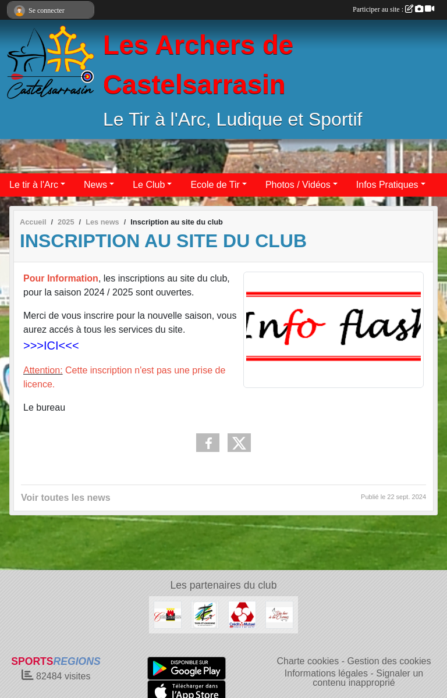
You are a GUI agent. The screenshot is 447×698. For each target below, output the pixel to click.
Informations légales (326, 673)
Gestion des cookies (389, 661)
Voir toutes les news (66, 498)
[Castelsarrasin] (168, 614)
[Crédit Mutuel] (242, 614)
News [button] (95, 185)
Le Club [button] (149, 185)
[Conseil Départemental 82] (205, 614)
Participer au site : (393, 9)
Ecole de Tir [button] (214, 185)
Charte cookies (307, 661)
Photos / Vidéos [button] (298, 185)
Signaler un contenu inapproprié (368, 678)
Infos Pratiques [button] (387, 185)
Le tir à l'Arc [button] (33, 185)
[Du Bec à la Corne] (279, 614)
